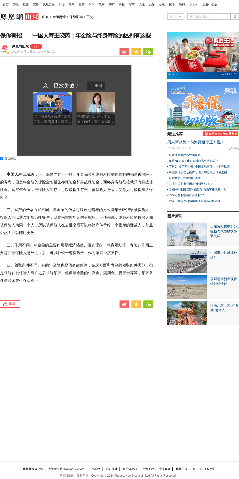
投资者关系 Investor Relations (66, 469)
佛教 (162, 4)
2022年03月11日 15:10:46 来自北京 (33, 51)
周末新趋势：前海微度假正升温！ (196, 142)
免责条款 (148, 469)
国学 (172, 4)
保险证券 (76, 17)
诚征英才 (112, 469)
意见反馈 (165, 469)
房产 (112, 4)
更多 (192, 4)
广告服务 (95, 469)
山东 (45, 17)
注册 (206, 4)
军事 (132, 4)
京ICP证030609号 (203, 469)
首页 (6, 4)
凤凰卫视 (48, 4)
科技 (122, 4)
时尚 (92, 4)
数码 (182, 4)
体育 (82, 4)
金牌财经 (59, 17)
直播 (36, 4)
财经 (62, 4)
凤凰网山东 (20, 46)
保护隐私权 (130, 469)
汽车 (102, 4)
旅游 (152, 4)
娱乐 (72, 4)
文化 (142, 4)
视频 (26, 4)
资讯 (16, 4)
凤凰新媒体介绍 (33, 469)
